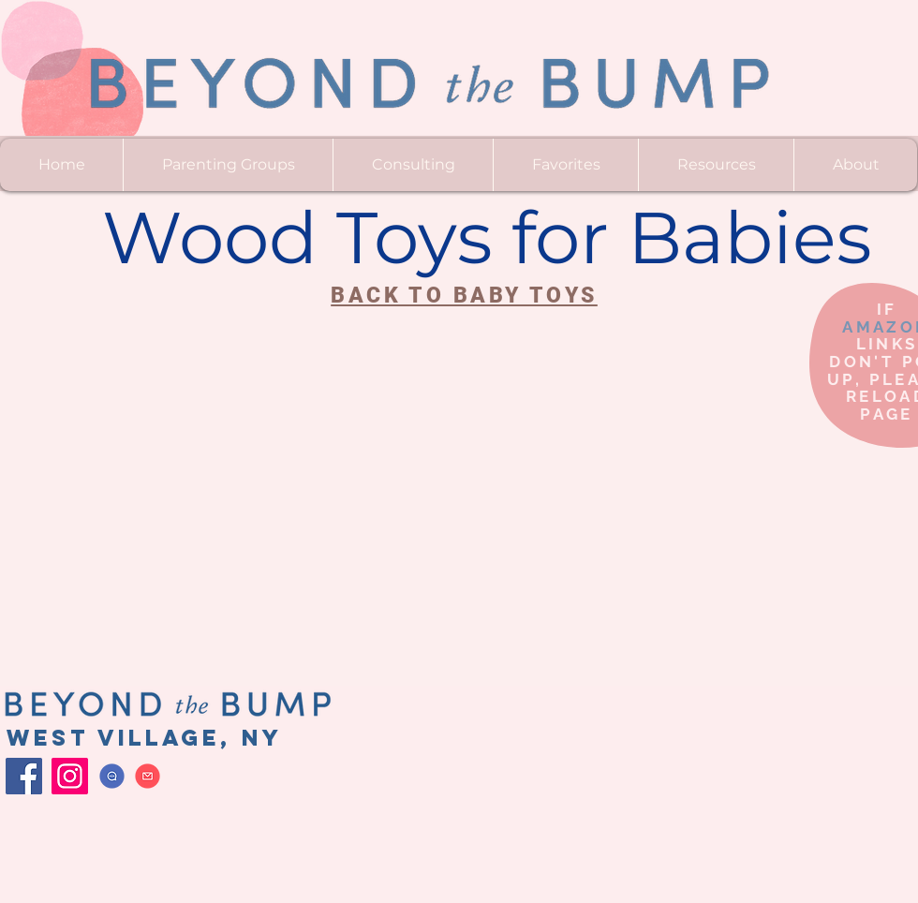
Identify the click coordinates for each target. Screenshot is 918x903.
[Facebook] (24, 776)
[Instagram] (70, 776)
